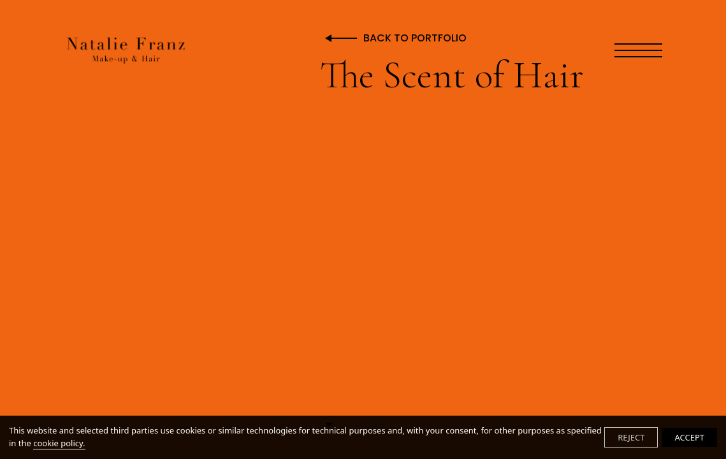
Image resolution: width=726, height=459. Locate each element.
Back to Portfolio (415, 38)
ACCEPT (689, 437)
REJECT (631, 437)
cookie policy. (59, 443)
